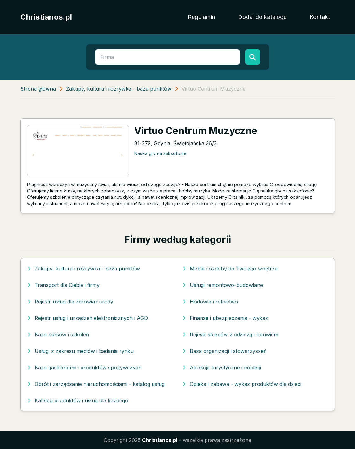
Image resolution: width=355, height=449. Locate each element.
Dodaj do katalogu (262, 17)
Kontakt (320, 17)
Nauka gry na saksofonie (160, 153)
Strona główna (38, 89)
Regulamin (201, 17)
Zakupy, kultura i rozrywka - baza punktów (118, 89)
